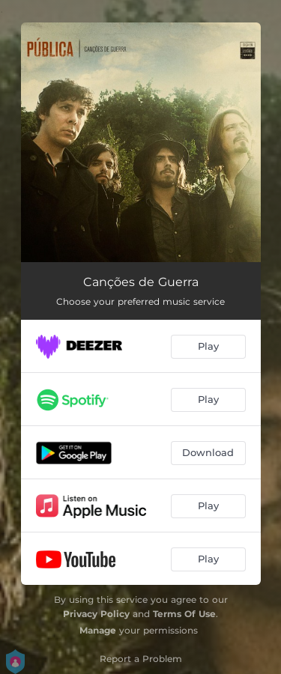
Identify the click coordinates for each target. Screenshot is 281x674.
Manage (97, 630)
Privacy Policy (96, 613)
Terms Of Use (184, 613)
